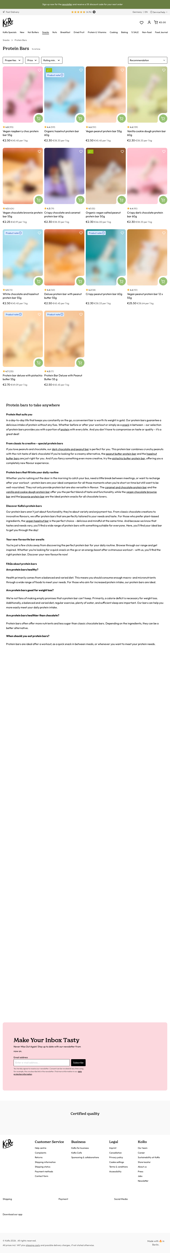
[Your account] (149, 22)
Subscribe (78, 1062)
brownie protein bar (33, 496)
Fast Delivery (11, 12)
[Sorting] (147, 60)
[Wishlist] (141, 22)
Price (32, 60)
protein (65, 429)
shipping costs (33, 1245)
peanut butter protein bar (121, 453)
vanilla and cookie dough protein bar (28, 492)
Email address (21, 1057)
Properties (13, 60)
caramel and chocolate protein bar (126, 487)
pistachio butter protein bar (128, 458)
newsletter (67, 4)
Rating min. (51, 60)
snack (125, 424)
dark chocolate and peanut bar (70, 449)
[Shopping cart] (160, 22)
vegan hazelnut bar (37, 521)
